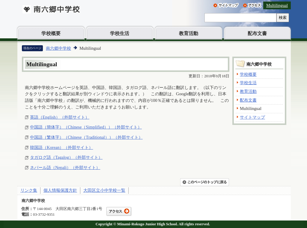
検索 (283, 17)
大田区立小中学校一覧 (104, 190)
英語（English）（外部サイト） (59, 117)
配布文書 (257, 33)
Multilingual (277, 5)
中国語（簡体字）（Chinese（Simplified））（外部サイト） (86, 127)
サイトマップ (252, 117)
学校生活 (119, 33)
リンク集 (28, 190)
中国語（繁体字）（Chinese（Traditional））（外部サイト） (86, 137)
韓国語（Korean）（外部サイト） (61, 147)
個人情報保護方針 (60, 190)
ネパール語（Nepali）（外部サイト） (65, 167)
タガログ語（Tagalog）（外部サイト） (66, 157)
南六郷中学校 (58, 48)
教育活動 (188, 33)
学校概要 (51, 33)
